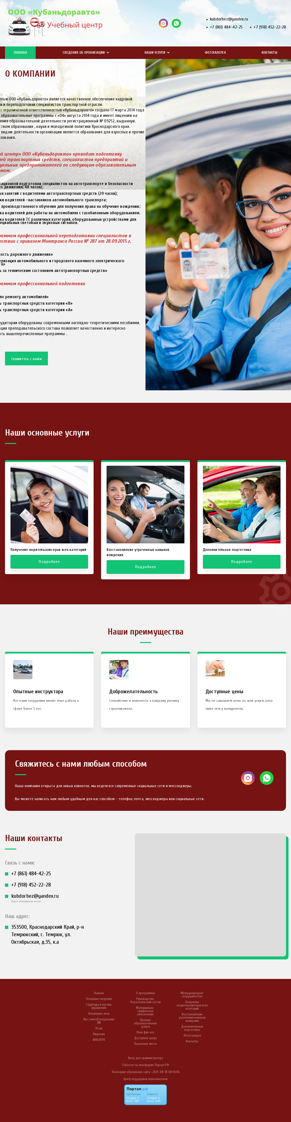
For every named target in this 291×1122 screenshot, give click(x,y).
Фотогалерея (215, 52)
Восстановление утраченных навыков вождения (192, 1017)
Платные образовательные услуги (145, 1023)
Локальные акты (99, 1013)
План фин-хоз (145, 1032)
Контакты (269, 52)
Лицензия (99, 1034)
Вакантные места (145, 1043)
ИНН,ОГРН (99, 1039)
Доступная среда (145, 1038)
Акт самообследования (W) (98, 1021)
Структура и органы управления (99, 1006)
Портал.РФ (162, 1065)
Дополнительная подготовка (192, 1028)
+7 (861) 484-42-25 (226, 27)
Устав (98, 1028)
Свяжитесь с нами (26, 359)
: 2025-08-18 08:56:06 (165, 1072)
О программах (145, 993)
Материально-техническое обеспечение (145, 1011)
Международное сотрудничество (192, 994)
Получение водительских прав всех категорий (192, 1005)
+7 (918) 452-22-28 (270, 27)
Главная (20, 52)
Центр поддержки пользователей (145, 1079)
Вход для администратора (145, 1058)
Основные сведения (99, 998)
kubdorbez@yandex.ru (229, 19)
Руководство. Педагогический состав (145, 1000)
